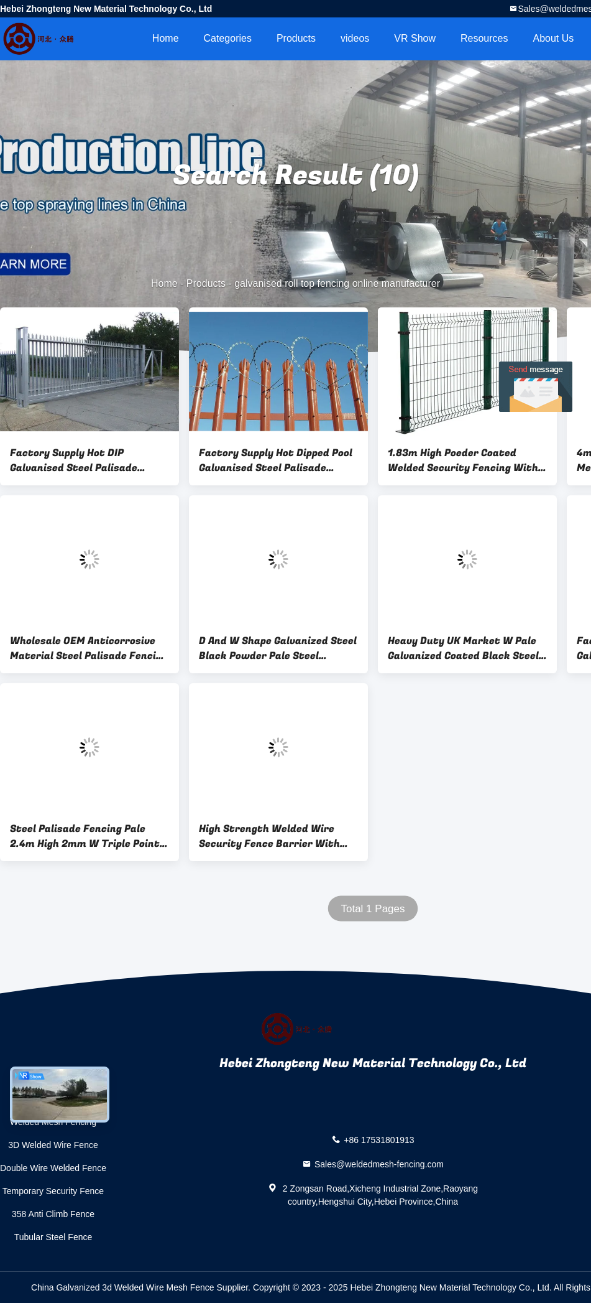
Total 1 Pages (373, 909)
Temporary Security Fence (53, 1191)
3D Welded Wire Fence (53, 1145)
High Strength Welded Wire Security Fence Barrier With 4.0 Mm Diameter (269, 836)
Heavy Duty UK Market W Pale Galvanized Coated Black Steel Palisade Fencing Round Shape (463, 648)
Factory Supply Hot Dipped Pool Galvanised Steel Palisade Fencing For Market (275, 460)
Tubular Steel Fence (53, 1237)
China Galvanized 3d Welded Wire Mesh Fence (122, 1287)
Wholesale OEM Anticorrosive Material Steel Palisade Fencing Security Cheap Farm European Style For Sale (89, 648)
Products (296, 38)
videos (355, 38)
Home (165, 38)
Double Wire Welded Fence (53, 1168)
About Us (553, 38)
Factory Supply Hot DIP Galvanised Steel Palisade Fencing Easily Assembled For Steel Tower (82, 460)
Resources (484, 38)
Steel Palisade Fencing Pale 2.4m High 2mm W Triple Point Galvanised (85, 836)
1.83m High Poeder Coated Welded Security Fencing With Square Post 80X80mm (463, 460)
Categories (228, 38)
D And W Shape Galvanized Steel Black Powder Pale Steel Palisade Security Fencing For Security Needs (278, 648)
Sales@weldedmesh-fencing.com (379, 1164)
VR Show (415, 38)
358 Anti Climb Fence (53, 1214)
